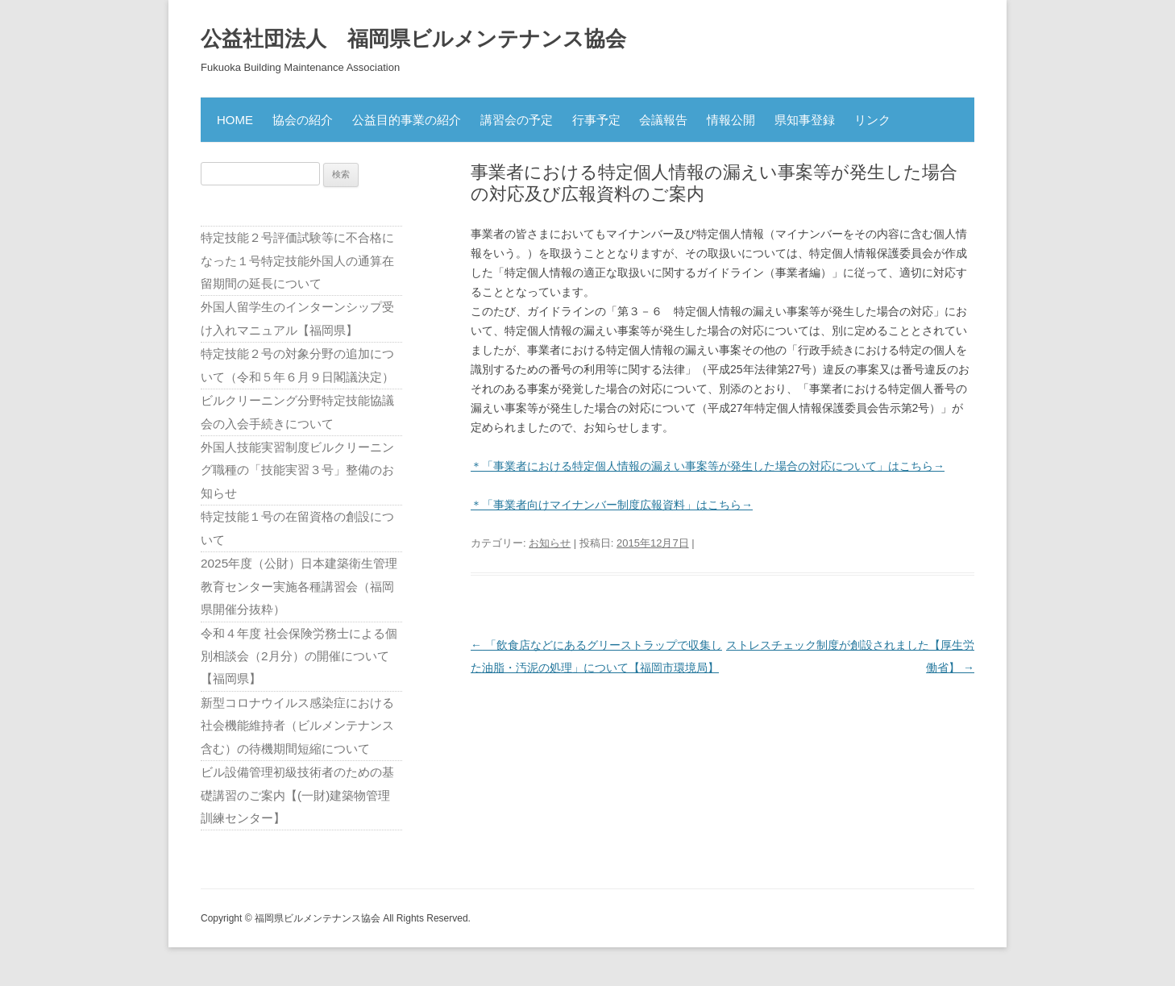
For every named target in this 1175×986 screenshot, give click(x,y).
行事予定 (596, 120)
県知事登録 (804, 120)
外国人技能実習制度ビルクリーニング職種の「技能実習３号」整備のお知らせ (297, 470)
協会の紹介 (302, 120)
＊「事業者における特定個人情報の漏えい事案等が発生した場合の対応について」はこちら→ (708, 466)
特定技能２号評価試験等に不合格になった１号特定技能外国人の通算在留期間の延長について (297, 260)
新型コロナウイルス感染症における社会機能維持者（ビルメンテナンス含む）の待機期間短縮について (297, 725)
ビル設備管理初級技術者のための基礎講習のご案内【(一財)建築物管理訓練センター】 (297, 795)
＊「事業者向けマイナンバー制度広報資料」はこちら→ (612, 504)
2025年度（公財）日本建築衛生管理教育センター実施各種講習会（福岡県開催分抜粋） (299, 586)
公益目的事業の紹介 (406, 120)
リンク (872, 120)
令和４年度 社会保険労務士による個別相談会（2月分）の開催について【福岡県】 (299, 656)
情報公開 (731, 120)
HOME (235, 120)
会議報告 (663, 120)
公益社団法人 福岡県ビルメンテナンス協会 (413, 39)
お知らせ (550, 543)
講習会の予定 (516, 120)
